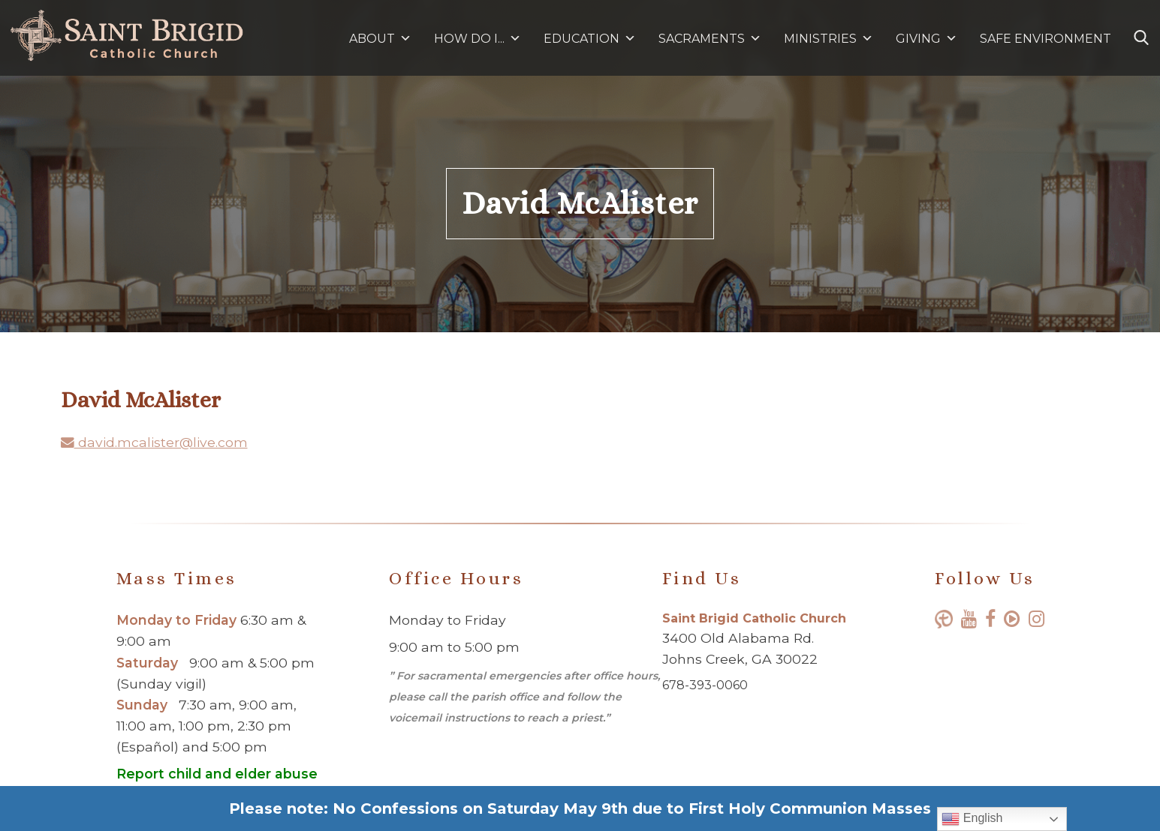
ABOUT (380, 38)
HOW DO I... (477, 38)
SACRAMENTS (709, 38)
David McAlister (580, 203)
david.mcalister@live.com (154, 442)
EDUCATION (590, 38)
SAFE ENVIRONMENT (1045, 39)
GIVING (918, 39)
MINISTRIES (828, 38)
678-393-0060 (705, 685)
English (972, 819)
